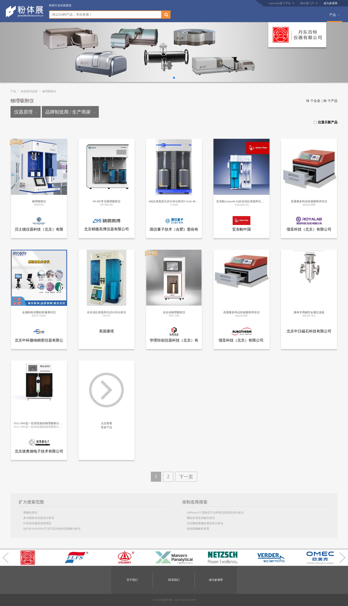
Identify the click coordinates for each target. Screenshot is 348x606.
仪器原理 (25, 111)
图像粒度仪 (30, 512)
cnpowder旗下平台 (280, 3)
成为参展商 (330, 3)
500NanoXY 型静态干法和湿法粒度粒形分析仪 (215, 512)
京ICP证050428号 (185, 600)
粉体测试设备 (29, 91)
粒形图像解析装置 (198, 528)
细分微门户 (307, 3)
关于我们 (132, 579)
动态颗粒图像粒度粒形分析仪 (205, 523)
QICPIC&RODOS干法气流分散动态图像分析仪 (52, 528)
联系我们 (174, 579)
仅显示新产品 (325, 122)
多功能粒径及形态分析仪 (38, 518)
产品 (332, 15)
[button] (174, 78)
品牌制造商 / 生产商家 (70, 111)
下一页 (186, 476)
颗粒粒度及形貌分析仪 (201, 518)
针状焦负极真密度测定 (37, 523)
